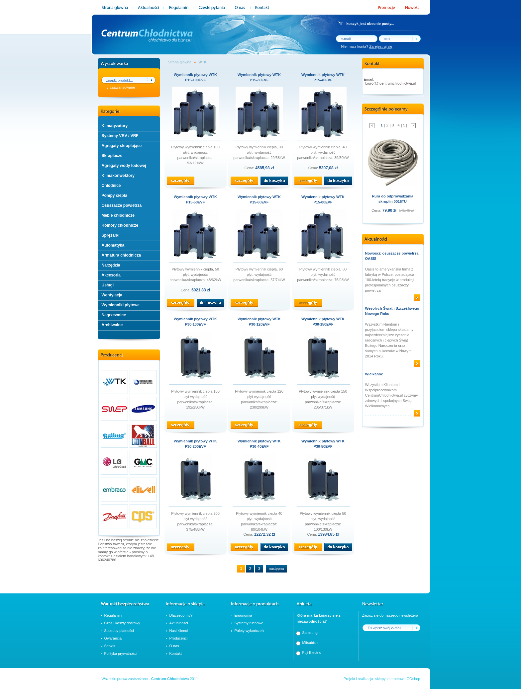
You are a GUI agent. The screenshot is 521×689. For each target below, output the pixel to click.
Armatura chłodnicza (121, 255)
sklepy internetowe (390, 679)
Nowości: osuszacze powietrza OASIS (392, 256)
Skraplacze (112, 155)
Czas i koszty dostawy (122, 623)
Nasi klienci (178, 631)
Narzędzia (111, 265)
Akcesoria (111, 275)
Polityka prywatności (121, 653)
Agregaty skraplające (122, 145)
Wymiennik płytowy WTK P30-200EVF (195, 443)
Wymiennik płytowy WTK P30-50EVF (323, 443)
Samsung (310, 633)
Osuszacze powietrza (122, 205)
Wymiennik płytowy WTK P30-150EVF (323, 321)
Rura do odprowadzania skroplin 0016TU (392, 198)
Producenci (178, 638)
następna (276, 569)
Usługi (108, 285)
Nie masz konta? (366, 46)
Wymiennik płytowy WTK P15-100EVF (195, 77)
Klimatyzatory (115, 125)
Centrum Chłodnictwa (170, 679)
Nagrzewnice (114, 315)
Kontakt (175, 653)
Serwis (109, 646)
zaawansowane (122, 87)
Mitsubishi (310, 643)
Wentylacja (112, 295)
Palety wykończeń (249, 631)
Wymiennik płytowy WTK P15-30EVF (259, 77)
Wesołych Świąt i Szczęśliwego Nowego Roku (392, 311)
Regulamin (113, 615)
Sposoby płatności (119, 631)
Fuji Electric (311, 652)
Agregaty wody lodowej (124, 165)
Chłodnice (111, 185)
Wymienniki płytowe (121, 305)
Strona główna (179, 62)
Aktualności (178, 623)
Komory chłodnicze (120, 225)
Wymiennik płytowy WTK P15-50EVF (195, 199)
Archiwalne (112, 325)
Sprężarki (111, 235)
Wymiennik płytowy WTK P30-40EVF (259, 443)
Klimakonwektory (118, 175)
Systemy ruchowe (249, 623)
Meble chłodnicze (118, 215)
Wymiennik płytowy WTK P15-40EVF (323, 77)
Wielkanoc (374, 374)
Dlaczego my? (181, 615)
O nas (174, 646)
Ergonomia (243, 615)
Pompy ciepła (114, 195)
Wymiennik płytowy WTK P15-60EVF (259, 199)
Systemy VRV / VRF (120, 135)
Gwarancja (113, 638)
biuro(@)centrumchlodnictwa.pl (390, 83)
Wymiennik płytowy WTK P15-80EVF (323, 199)
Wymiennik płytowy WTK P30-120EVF (259, 321)
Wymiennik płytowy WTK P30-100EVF (195, 321)
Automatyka (113, 245)
